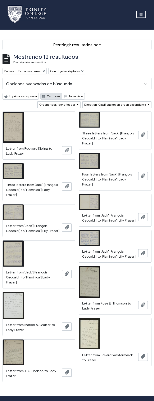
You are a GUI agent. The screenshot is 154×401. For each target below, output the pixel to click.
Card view (51, 96)
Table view (73, 96)
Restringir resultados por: (77, 45)
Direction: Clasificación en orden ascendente (115, 105)
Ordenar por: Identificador (57, 105)
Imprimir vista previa (20, 96)
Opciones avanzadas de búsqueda (39, 83)
